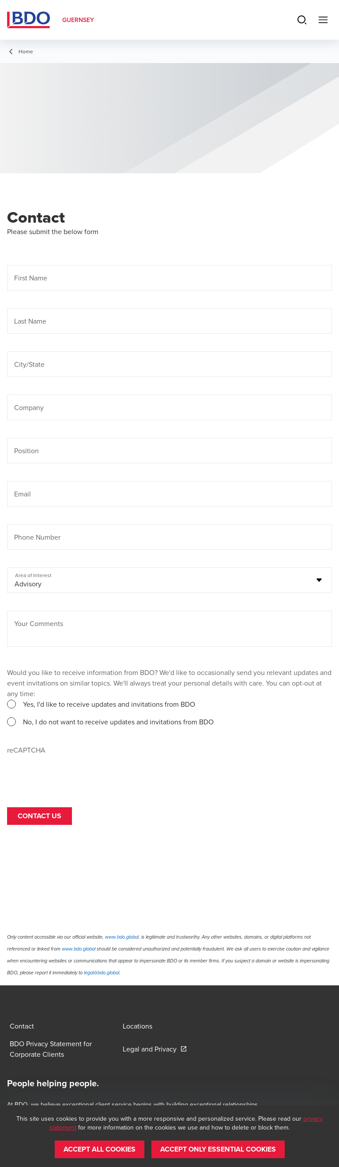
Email (22, 493)
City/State (29, 364)
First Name (30, 277)
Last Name (30, 321)
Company (29, 407)
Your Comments (38, 623)
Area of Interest (33, 575)
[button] (99, 1149)
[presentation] (74, 772)
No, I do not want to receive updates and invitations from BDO (118, 722)
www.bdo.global (122, 937)
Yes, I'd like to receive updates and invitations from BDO (109, 704)
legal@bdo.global (101, 973)
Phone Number (37, 537)
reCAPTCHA (26, 750)
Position (26, 450)
